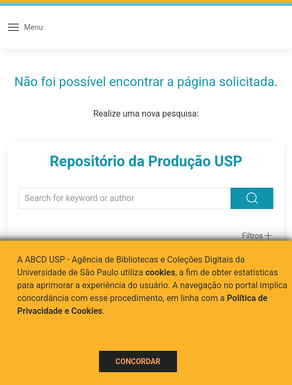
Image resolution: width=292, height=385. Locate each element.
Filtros (252, 236)
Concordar (138, 361)
